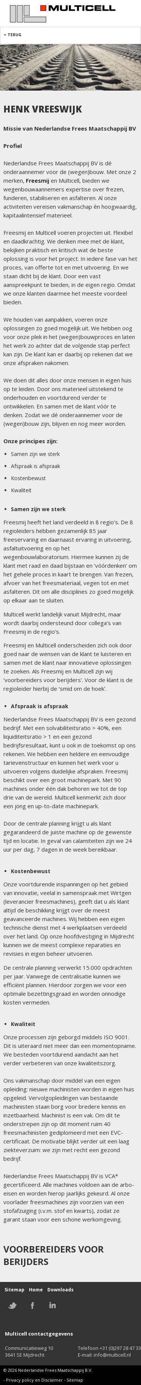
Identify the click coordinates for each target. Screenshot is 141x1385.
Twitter (12, 1305)
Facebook (32, 1305)
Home (36, 1289)
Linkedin (52, 1305)
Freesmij (37, 180)
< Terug (12, 34)
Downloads (60, 1289)
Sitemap (14, 1289)
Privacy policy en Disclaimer (34, 1380)
